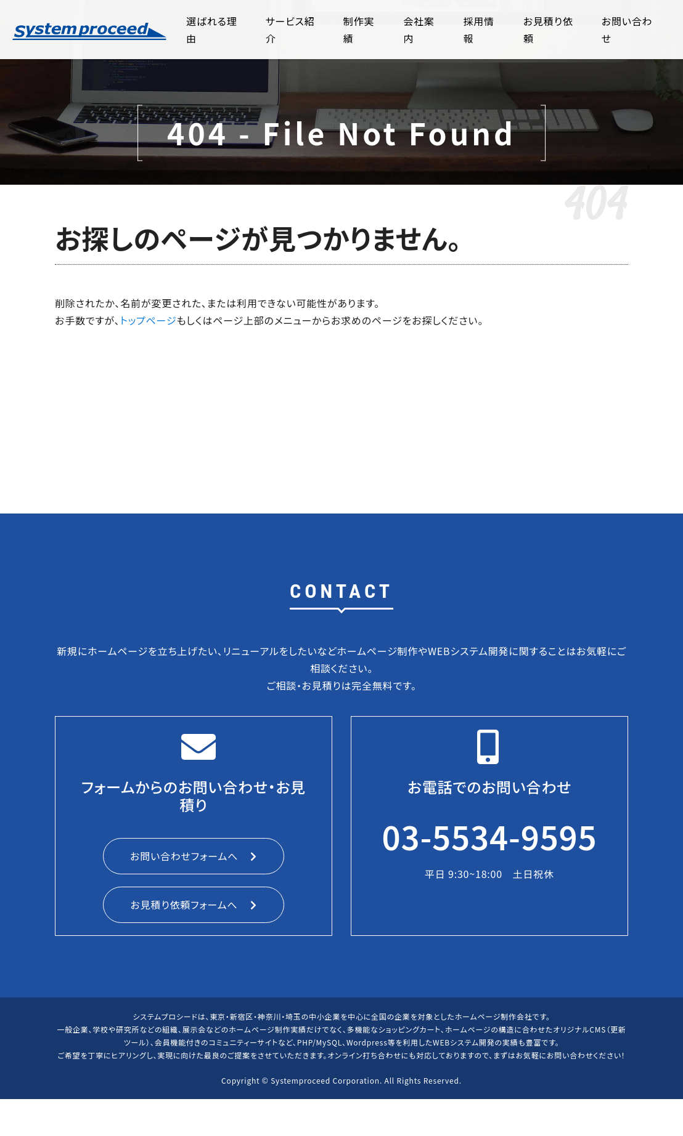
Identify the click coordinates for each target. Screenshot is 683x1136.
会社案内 (418, 30)
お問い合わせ (627, 30)
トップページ (148, 320)
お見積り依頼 (548, 30)
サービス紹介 (290, 30)
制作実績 (358, 30)
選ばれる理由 (211, 30)
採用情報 (479, 30)
